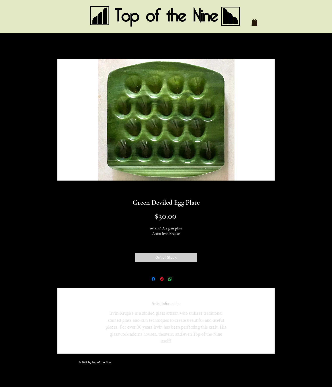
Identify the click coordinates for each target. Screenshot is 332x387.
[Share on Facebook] (153, 279)
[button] (254, 22)
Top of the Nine (166, 16)
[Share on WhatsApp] (170, 279)
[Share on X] (178, 279)
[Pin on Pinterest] (161, 279)
